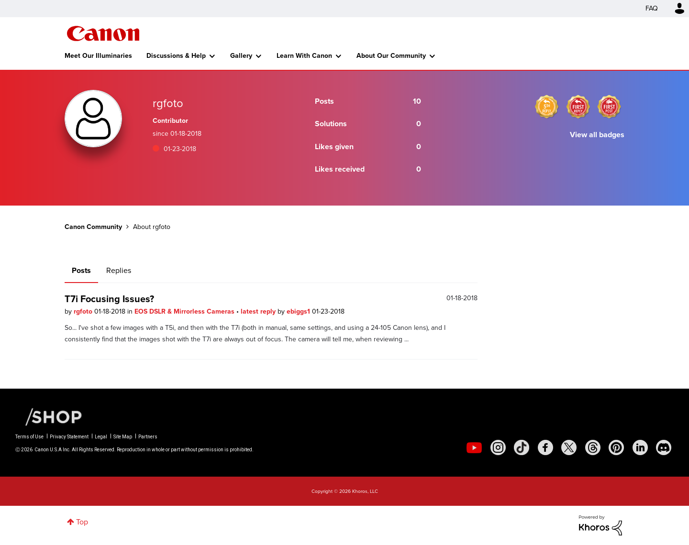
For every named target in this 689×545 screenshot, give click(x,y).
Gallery (241, 56)
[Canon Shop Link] (48, 416)
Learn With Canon (304, 56)
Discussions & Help (176, 56)
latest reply (259, 311)
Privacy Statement (69, 436)
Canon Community (103, 33)
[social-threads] (592, 447)
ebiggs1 (299, 311)
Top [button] (82, 521)
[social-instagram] (498, 447)
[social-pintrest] (616, 447)
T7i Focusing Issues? (109, 299)
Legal (101, 436)
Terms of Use (29, 436)
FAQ (651, 8)
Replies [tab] (118, 270)
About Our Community (391, 56)
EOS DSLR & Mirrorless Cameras (185, 311)
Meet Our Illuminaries (98, 56)
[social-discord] (663, 447)
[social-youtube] (474, 447)
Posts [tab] (81, 270)
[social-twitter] (569, 447)
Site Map (122, 436)
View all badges (597, 134)
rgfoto (84, 311)
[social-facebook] (545, 447)
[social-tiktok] (521, 447)
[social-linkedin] (640, 447)
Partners (147, 436)
